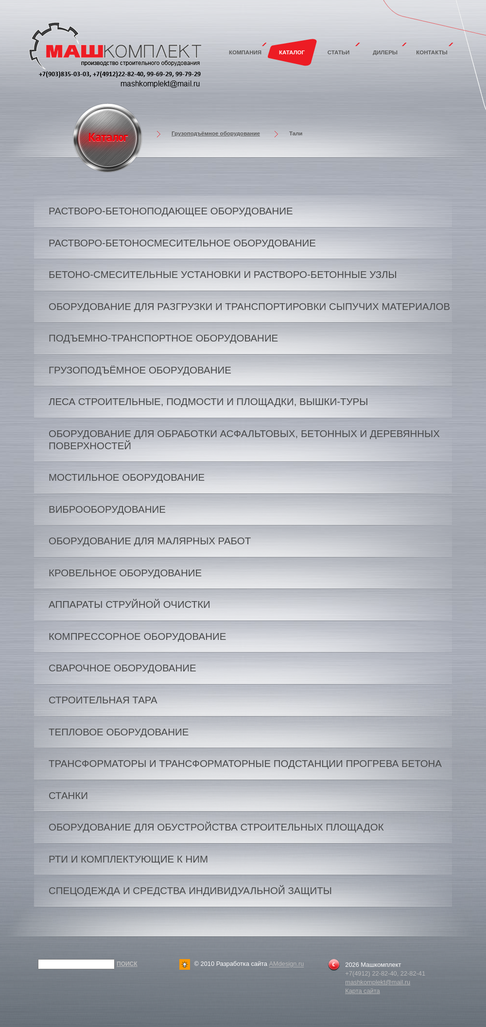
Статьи (339, 52)
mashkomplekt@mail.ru (377, 982)
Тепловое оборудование (119, 731)
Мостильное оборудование (127, 477)
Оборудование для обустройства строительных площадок (216, 826)
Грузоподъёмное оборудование (216, 133)
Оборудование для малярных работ (150, 540)
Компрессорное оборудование (137, 636)
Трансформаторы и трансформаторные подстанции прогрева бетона (245, 763)
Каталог (292, 52)
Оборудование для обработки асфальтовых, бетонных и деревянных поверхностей (244, 439)
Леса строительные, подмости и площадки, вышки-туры (208, 401)
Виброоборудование (107, 509)
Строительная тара (103, 699)
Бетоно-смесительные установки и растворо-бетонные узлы (223, 274)
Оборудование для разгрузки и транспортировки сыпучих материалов (249, 306)
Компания (245, 52)
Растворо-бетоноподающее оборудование (171, 210)
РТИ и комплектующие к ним (128, 858)
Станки (68, 795)
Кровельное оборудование (125, 572)
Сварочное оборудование (122, 667)
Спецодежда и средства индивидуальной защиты (190, 890)
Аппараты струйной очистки (129, 604)
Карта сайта (362, 990)
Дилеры (385, 52)
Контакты (432, 52)
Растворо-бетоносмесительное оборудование (182, 242)
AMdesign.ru (286, 964)
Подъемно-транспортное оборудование (163, 337)
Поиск (127, 964)
